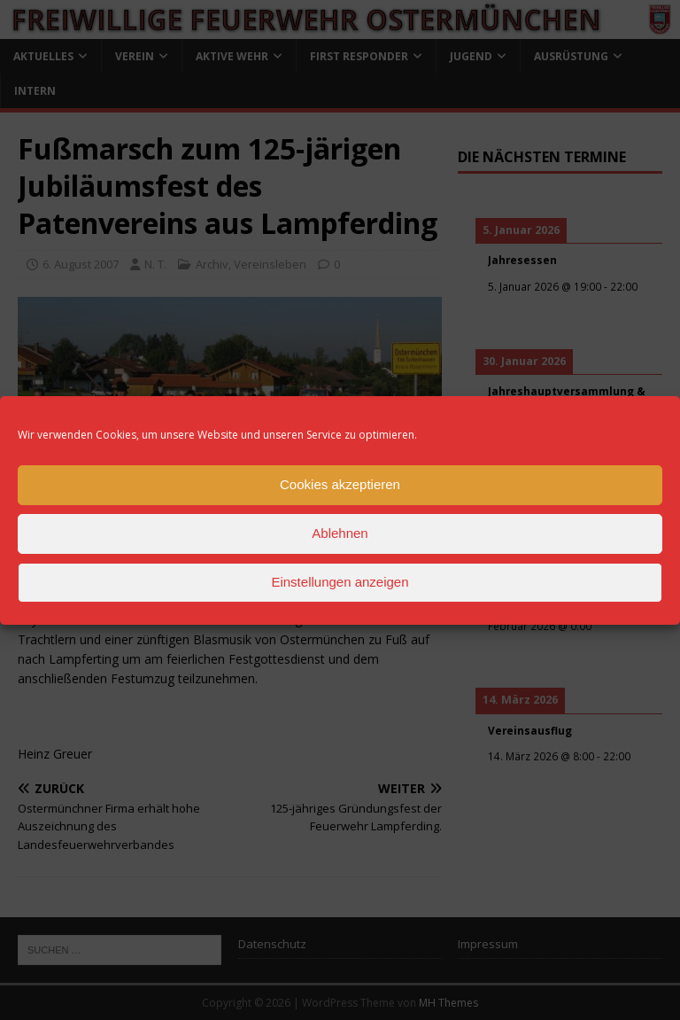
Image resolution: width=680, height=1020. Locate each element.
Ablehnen (339, 533)
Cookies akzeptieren (340, 484)
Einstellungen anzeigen (339, 581)
